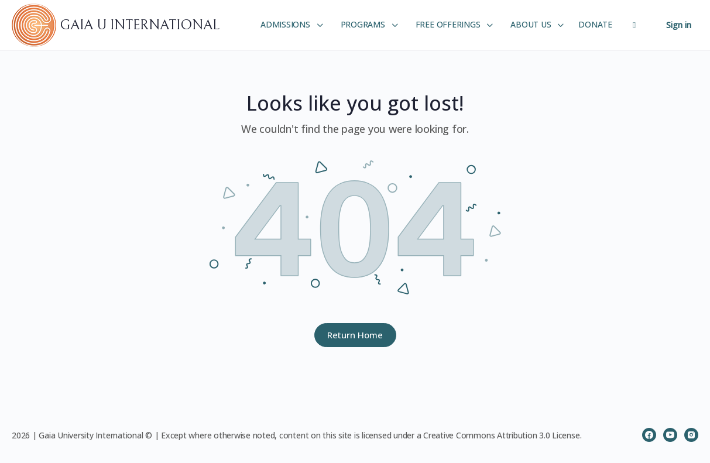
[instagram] (691, 435)
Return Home (355, 335)
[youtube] (670, 435)
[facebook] (649, 435)
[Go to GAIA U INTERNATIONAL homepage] (36, 24)
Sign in (678, 24)
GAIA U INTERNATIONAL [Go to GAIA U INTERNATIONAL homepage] (139, 25)
